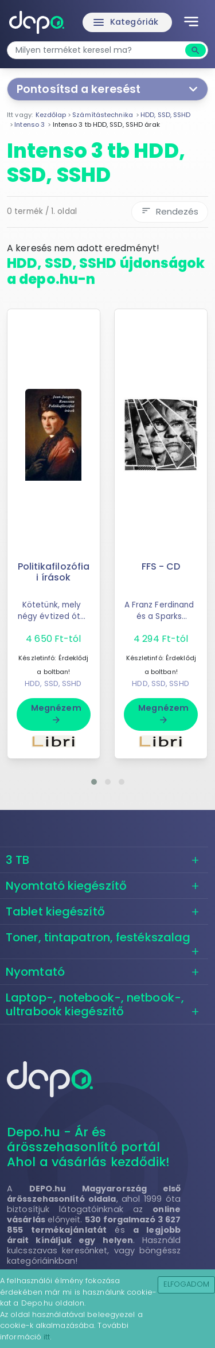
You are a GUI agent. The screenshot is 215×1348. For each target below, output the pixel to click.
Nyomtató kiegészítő (66, 886)
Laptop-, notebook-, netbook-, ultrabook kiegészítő (95, 1004)
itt (47, 1336)
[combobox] (97, 50)
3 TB (17, 860)
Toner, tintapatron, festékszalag (98, 937)
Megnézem (56, 713)
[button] (94, 782)
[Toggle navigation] (191, 22)
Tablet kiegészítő (55, 911)
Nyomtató (35, 972)
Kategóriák (125, 22)
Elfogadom (186, 1284)
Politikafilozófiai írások (54, 572)
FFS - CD (161, 566)
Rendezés (169, 211)
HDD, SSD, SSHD (53, 683)
